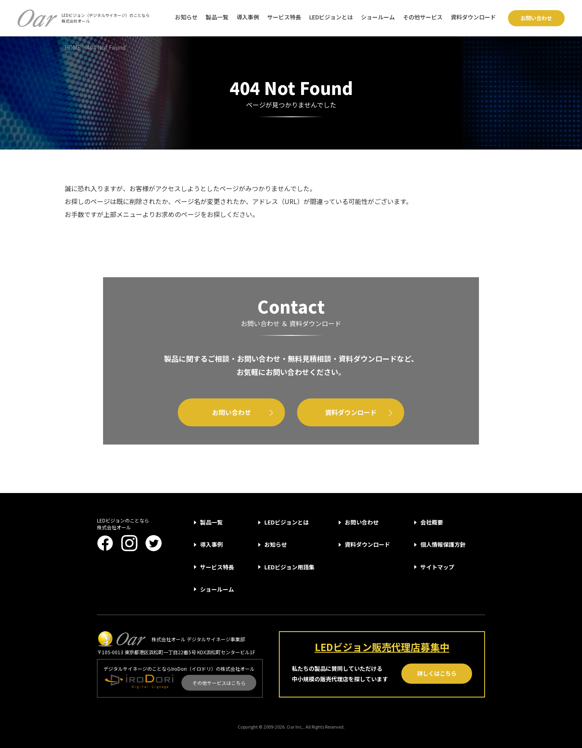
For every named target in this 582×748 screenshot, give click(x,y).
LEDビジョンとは (331, 17)
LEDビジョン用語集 (289, 567)
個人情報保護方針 (443, 544)
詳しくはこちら (437, 673)
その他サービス (423, 17)
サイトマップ (437, 567)
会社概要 (431, 522)
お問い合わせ (536, 18)
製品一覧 (217, 17)
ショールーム (378, 17)
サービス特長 (284, 17)
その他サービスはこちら (219, 682)
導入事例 (247, 17)
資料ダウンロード (473, 17)
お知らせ (186, 17)
